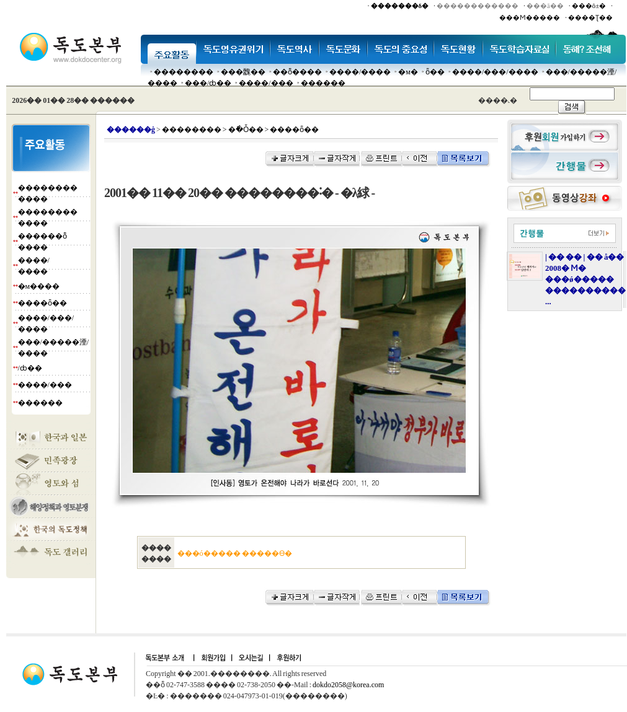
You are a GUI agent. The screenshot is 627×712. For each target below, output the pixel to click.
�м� (408, 72)
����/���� (360, 72)
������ (323, 83)
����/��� (266, 83)
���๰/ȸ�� (208, 83)
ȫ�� (435, 72)
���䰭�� (243, 72)
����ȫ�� (42, 303)
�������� (183, 72)
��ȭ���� (297, 72)
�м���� (39, 286)
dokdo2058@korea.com (348, 684)
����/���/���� (495, 72)
